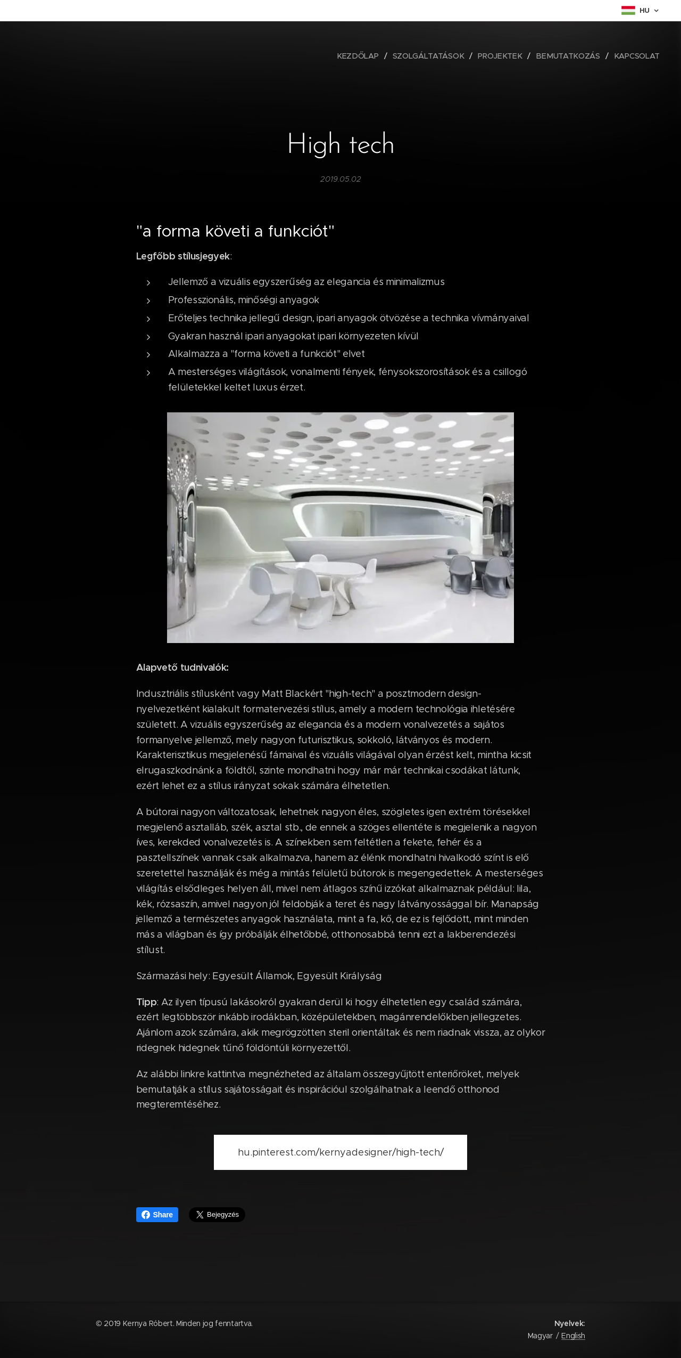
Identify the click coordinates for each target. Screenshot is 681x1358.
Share (157, 1214)
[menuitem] (361, 56)
